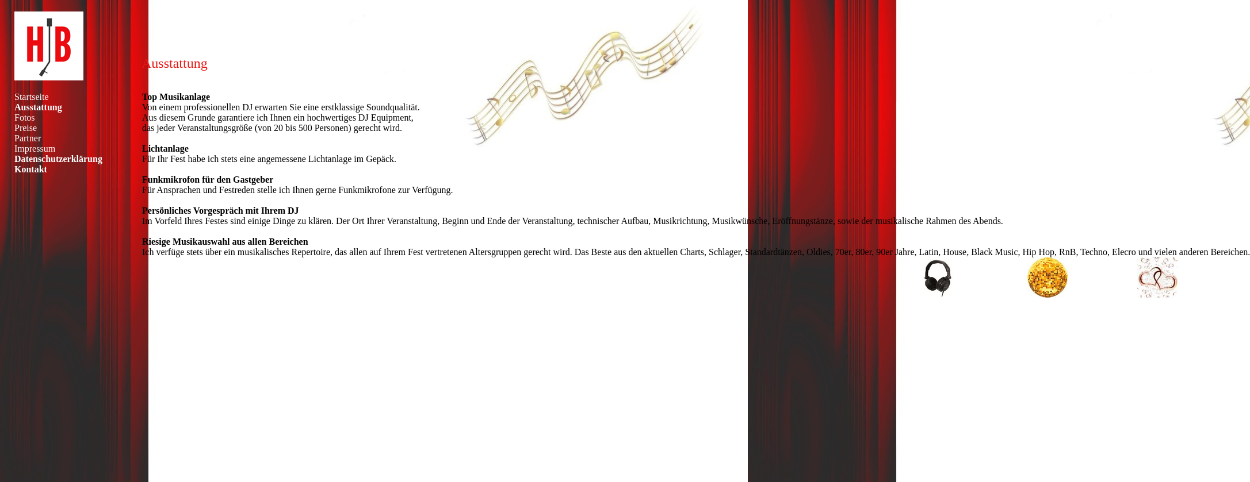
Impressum (34, 148)
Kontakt (30, 169)
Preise (25, 128)
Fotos (24, 117)
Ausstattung (38, 107)
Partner (27, 138)
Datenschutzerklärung (58, 159)
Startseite (31, 97)
